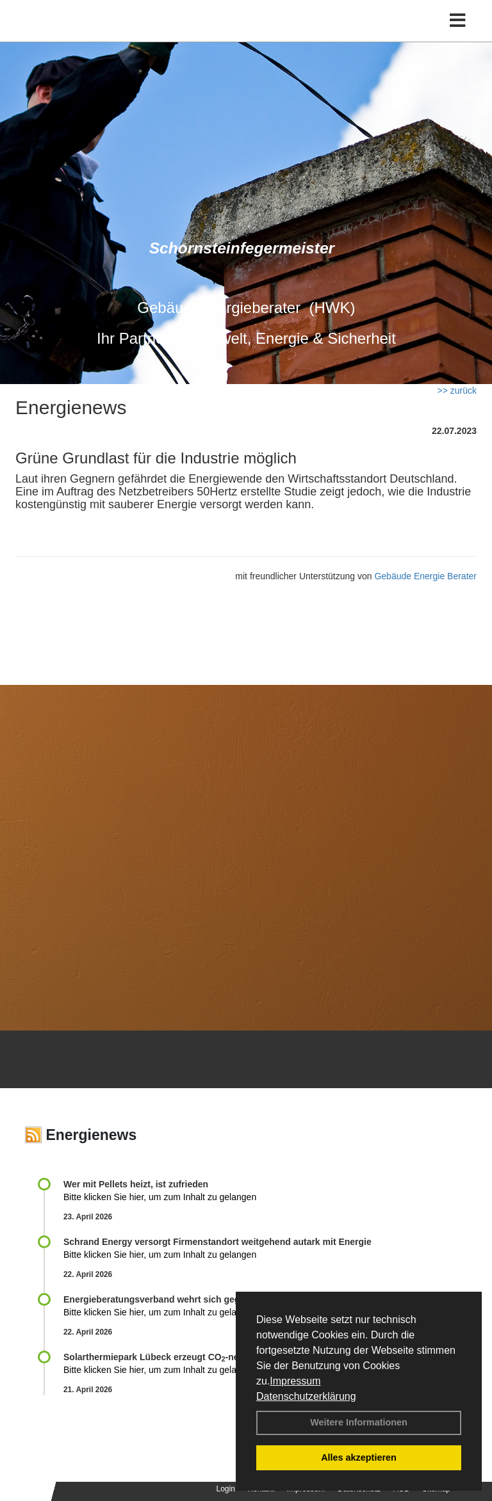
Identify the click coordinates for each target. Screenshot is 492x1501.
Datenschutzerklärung (306, 1396)
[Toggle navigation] (458, 20)
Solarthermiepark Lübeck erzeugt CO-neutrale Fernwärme (188, 1357)
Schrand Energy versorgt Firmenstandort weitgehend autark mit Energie (217, 1242)
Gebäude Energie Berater (425, 576)
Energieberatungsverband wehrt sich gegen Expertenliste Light (198, 1299)
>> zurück (457, 390)
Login (226, 1488)
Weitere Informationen (358, 1422)
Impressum (295, 1381)
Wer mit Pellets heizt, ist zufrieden (135, 1184)
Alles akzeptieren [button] (359, 1457)
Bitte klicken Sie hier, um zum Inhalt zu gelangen (159, 1197)
